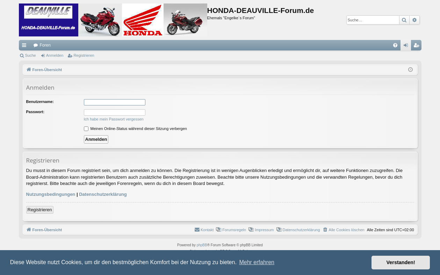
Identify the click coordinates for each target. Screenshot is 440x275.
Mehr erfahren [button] (256, 262)
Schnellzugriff (25, 46)
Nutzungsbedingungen (50, 194)
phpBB (202, 245)
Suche (30, 55)
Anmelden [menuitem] (407, 46)
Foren (45, 45)
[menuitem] (395, 45)
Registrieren (83, 55)
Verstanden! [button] (401, 262)
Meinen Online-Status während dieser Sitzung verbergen (135, 128)
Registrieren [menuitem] (417, 46)
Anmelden (55, 55)
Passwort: (35, 112)
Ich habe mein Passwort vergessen (114, 119)
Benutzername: (40, 101)
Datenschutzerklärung (103, 194)
